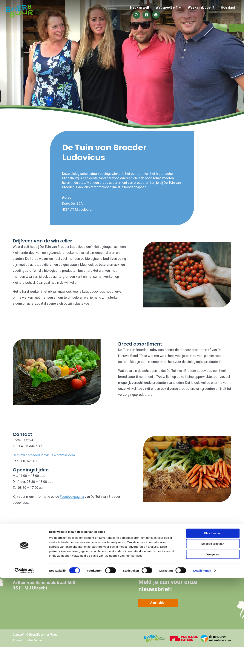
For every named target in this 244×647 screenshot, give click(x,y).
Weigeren (212, 623)
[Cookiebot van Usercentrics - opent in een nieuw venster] (24, 640)
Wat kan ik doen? (169, 12)
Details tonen (202, 639)
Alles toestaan (212, 602)
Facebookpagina (72, 497)
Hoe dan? (195, 12)
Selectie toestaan (212, 612)
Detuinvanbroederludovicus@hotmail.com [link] (44, 455)
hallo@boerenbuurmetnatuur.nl (44, 571)
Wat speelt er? (136, 12)
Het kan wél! (109, 12)
